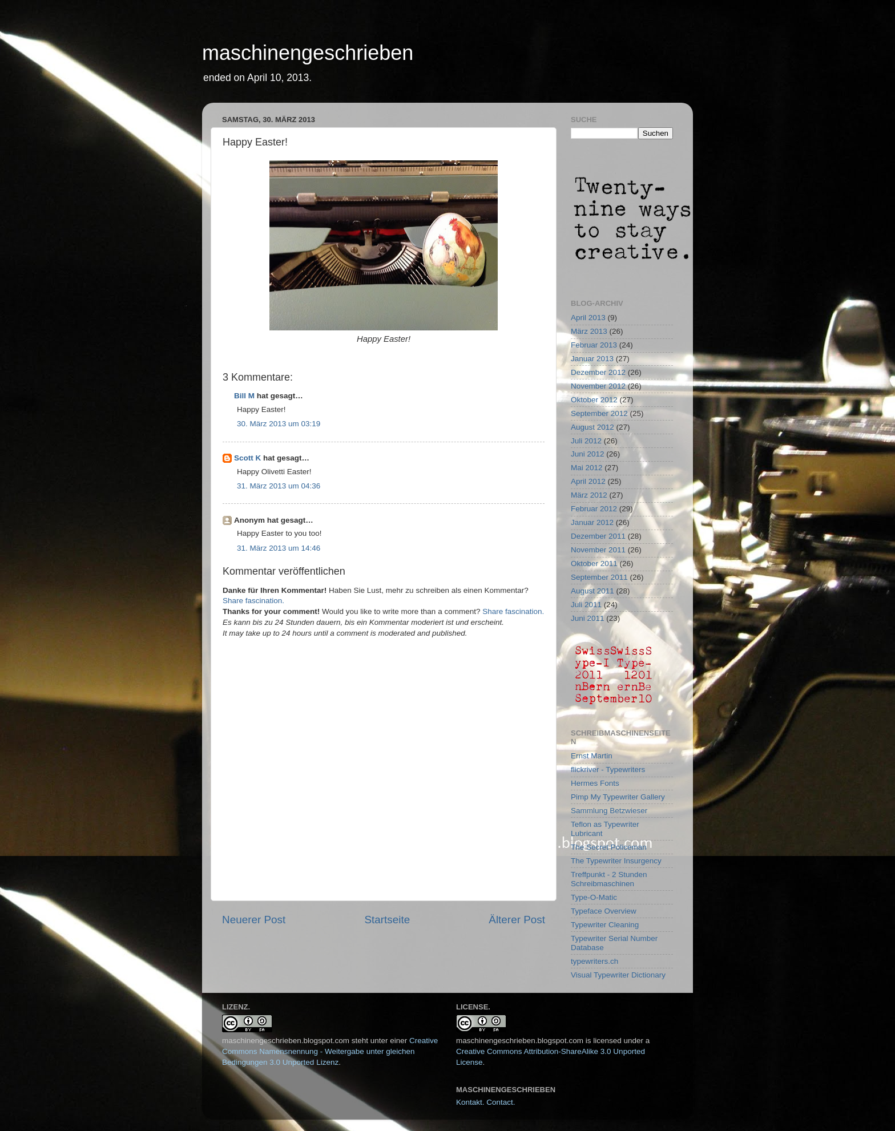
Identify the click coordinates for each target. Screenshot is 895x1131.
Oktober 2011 (594, 563)
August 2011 (592, 591)
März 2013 (589, 331)
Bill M (244, 395)
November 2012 (598, 386)
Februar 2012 (594, 508)
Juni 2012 (587, 454)
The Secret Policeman (609, 847)
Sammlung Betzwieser (609, 810)
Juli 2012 (586, 441)
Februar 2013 (594, 345)
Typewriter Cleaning (605, 924)
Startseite (387, 920)
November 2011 (598, 550)
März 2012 (589, 495)
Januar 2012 (592, 522)
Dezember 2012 (598, 372)
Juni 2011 (587, 618)
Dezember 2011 (598, 536)
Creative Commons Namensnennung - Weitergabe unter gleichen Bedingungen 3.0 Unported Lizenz (330, 1051)
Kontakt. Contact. (485, 1102)
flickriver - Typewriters (608, 769)
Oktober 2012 (594, 399)
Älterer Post (517, 920)
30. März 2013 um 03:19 (278, 423)
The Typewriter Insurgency (616, 861)
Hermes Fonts (595, 783)
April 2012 (588, 481)
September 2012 (599, 413)
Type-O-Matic (594, 897)
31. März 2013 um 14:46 (278, 548)
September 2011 (599, 577)
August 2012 (592, 427)
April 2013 (588, 317)
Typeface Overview (603, 911)
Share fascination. (253, 600)
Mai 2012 (587, 467)
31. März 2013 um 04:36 (278, 486)
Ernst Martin (591, 756)
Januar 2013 (592, 358)
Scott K (247, 458)
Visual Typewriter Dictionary (618, 975)
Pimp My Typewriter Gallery (618, 797)
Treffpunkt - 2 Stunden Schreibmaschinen (609, 879)
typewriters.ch (594, 961)
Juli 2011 (586, 604)
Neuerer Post (253, 920)
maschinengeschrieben (307, 52)
